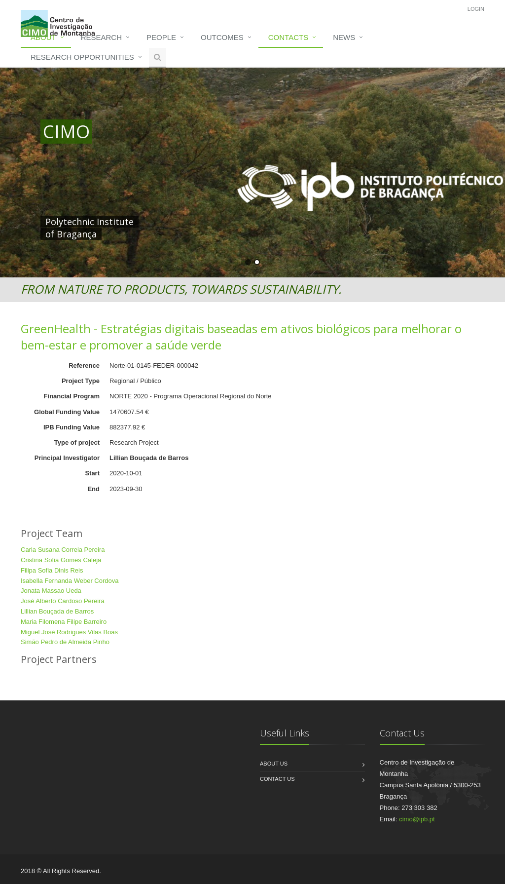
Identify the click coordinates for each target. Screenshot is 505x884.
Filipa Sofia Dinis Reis (52, 570)
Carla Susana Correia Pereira (63, 549)
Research (101, 37)
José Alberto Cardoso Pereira (63, 601)
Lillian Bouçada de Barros (57, 611)
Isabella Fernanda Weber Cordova (70, 580)
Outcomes (222, 37)
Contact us (277, 779)
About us (274, 764)
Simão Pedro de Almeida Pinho (65, 642)
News (344, 37)
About (43, 37)
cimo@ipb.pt (416, 819)
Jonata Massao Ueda (51, 590)
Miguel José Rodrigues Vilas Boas (69, 632)
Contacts (288, 37)
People (161, 37)
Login (476, 9)
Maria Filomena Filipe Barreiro (64, 621)
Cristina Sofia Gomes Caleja (61, 560)
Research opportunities (82, 57)
